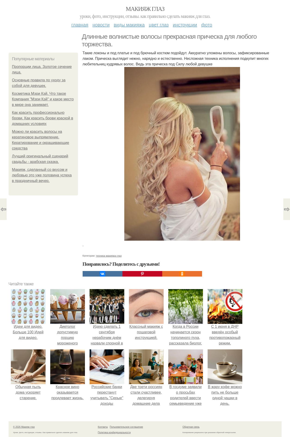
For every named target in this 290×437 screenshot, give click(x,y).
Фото (206, 24)
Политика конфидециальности (114, 432)
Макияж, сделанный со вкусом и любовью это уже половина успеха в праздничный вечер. (42, 175)
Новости (101, 24)
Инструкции (185, 24)
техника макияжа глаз (109, 255)
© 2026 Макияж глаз (24, 427)
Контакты (103, 427)
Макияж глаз (145, 9)
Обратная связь (191, 427)
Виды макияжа (129, 24)
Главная (79, 24)
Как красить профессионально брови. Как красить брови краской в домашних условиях (42, 118)
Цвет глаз (159, 24)
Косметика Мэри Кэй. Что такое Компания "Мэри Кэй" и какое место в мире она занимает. (43, 99)
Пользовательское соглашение (126, 427)
